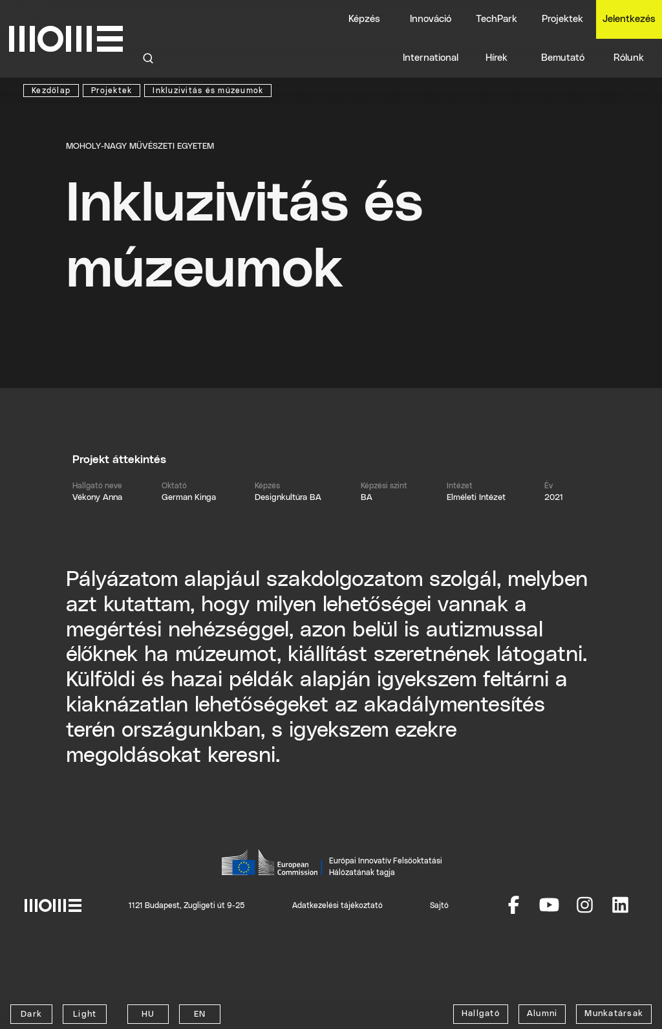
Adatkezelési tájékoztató (337, 905)
